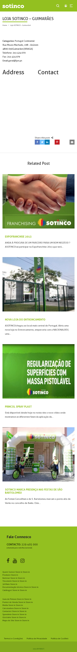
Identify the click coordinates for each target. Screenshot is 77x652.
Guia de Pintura (16, 599)
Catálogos (14, 590)
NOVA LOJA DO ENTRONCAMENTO (25, 319)
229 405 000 (30, 544)
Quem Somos (16, 572)
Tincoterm (14, 581)
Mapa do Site (15, 620)
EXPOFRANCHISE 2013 (18, 236)
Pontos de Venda (17, 602)
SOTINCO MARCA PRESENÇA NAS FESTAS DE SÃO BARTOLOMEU (33, 491)
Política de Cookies (59, 638)
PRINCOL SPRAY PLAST (18, 406)
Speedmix (14, 614)
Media (12, 605)
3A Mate (9, 584)
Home (4, 25)
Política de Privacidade (37, 638)
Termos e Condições (13, 638)
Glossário (14, 617)
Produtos (10, 575)
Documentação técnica (20, 587)
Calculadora (15, 608)
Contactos (14, 611)
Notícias (13, 578)
